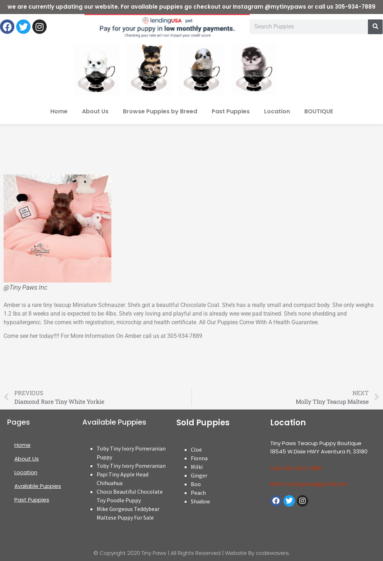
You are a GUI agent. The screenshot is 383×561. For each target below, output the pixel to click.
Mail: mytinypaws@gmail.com (309, 484)
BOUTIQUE (318, 111)
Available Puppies (37, 486)
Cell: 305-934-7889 (296, 468)
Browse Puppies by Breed (160, 111)
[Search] (375, 26)
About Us (95, 111)
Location (277, 111)
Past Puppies (231, 111)
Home (59, 111)
